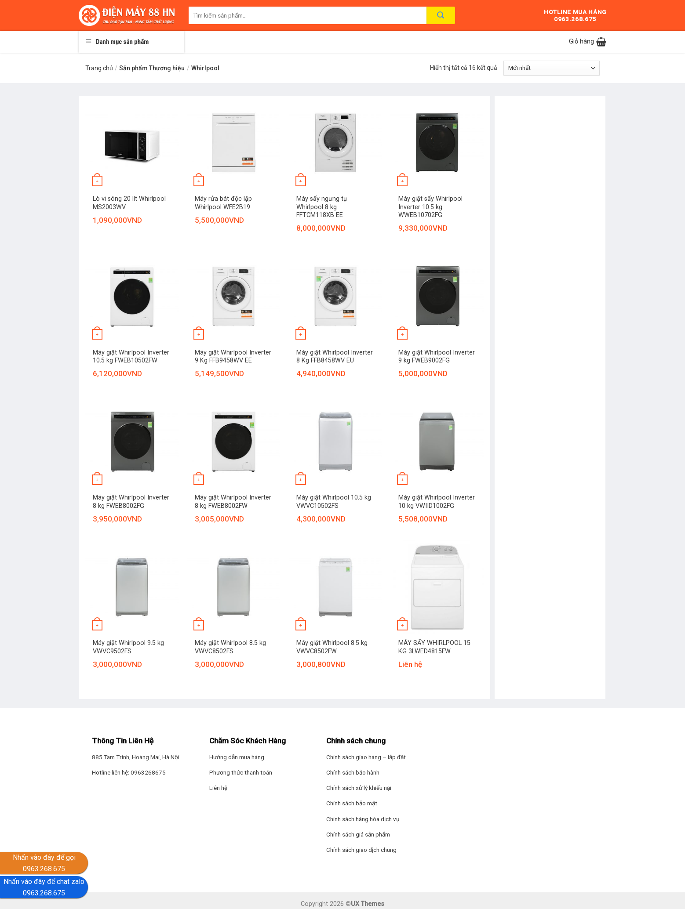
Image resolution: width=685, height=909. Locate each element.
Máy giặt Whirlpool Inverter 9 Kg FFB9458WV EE (233, 357)
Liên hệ (218, 787)
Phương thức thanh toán (240, 772)
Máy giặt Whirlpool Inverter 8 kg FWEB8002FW (233, 502)
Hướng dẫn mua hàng (236, 757)
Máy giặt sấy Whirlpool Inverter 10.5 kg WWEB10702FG (430, 207)
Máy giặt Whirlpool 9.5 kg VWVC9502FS (128, 647)
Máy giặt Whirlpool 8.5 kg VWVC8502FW (332, 647)
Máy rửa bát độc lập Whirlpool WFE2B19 (223, 203)
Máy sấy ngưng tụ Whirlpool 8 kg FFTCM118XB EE (321, 207)
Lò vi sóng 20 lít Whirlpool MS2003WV (129, 203)
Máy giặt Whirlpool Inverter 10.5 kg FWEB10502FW (131, 357)
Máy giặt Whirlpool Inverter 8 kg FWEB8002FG (131, 502)
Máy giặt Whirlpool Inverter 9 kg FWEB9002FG (436, 357)
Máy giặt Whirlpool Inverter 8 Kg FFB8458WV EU (334, 357)
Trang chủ (99, 68)
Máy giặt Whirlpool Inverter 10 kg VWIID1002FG (436, 502)
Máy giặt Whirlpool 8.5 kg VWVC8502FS (230, 647)
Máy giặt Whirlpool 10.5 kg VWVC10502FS (333, 502)
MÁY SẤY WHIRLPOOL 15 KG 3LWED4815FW (434, 647)
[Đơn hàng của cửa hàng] (551, 68)
